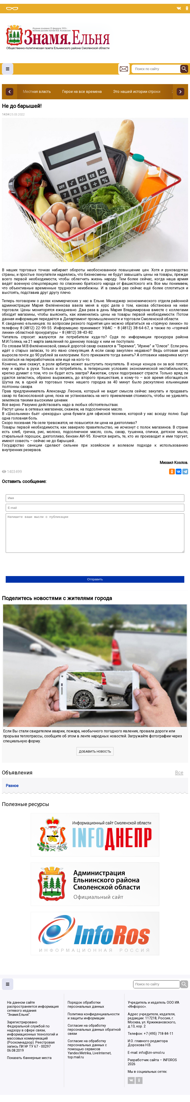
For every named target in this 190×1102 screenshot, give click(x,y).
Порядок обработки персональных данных (86, 1012)
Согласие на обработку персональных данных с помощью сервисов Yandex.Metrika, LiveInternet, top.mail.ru (89, 1056)
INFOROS (170, 1067)
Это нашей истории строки (136, 91)
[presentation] (42, 572)
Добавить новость (95, 758)
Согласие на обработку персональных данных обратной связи (94, 1037)
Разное (12, 793)
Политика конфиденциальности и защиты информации (93, 1023)
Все (179, 779)
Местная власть (37, 91)
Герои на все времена (82, 91)
